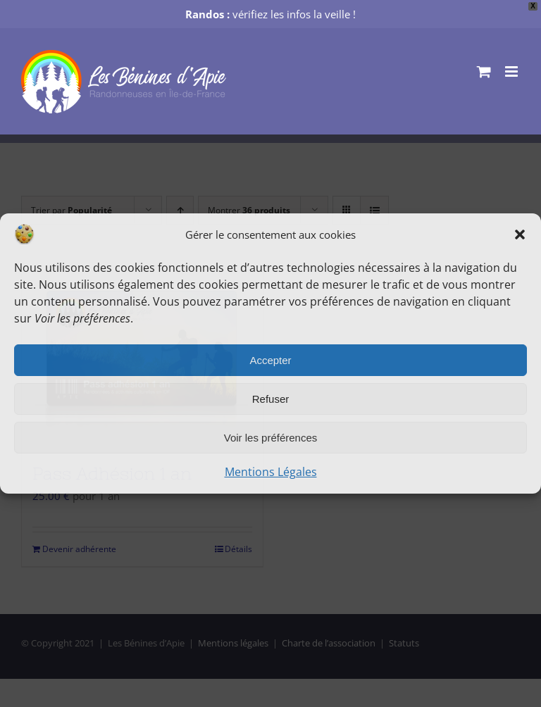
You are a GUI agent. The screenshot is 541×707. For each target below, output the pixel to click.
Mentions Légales (271, 472)
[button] (520, 234)
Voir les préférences (271, 438)
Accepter (270, 360)
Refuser (271, 399)
